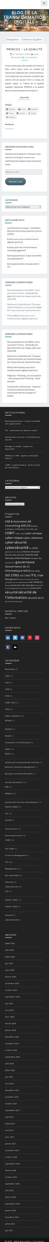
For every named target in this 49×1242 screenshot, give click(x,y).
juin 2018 (9, 1077)
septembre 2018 (12, 1057)
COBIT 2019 (10, 702)
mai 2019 (9, 1003)
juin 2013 (9, 1230)
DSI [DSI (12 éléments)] (30, 548)
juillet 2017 (10, 1123)
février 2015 (10, 1197)
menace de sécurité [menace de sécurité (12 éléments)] (26, 579)
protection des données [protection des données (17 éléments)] (22, 585)
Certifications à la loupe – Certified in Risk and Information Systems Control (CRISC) (24, 231)
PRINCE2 (8, 793)
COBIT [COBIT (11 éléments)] (36, 529)
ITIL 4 (7, 862)
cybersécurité (11, 886)
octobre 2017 (11, 1103)
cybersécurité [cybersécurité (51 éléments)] (17, 547)
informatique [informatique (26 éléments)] (13, 570)
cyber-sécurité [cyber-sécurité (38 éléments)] (16, 542)
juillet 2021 (10, 943)
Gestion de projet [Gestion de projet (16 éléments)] (31, 551)
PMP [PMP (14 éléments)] (31, 582)
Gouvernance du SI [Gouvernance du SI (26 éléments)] (17, 566)
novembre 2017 (12, 1097)
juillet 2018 (10, 1070)
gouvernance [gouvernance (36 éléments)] (25, 562)
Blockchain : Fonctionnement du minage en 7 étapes (21, 392)
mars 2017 (9, 1137)
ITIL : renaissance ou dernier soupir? (21, 430)
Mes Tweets (10, 618)
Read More (25, 97)
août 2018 (9, 1063)
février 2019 (10, 1023)
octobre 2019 (11, 990)
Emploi (8, 736)
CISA (7, 682)
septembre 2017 (12, 1110)
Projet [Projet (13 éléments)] (7, 585)
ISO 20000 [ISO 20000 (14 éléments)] (35, 571)
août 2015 (9, 1190)
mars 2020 (9, 970)
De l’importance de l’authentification (24, 310)
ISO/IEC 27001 (11, 900)
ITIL (6, 813)
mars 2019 (9, 1017)
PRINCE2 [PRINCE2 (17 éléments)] (37, 582)
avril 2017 (9, 1130)
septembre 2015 (12, 1184)
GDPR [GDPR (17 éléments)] (35, 548)
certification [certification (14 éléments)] (19, 529)
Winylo (10, 315)
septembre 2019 (12, 997)
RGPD (7, 754)
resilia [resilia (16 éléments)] (33, 588)
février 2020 (10, 977)
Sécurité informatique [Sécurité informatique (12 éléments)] (13, 601)
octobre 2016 (11, 1157)
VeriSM (8, 820)
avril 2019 (9, 1010)
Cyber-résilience (12, 716)
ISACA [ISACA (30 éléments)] (27, 570)
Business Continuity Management (20, 767)
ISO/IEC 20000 (11, 807)
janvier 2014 (10, 1210)
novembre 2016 (12, 1150)
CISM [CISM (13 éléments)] (31, 529)
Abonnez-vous (15, 181)
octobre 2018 (11, 1050)
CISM (7, 689)
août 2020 (9, 950)
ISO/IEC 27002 (11, 906)
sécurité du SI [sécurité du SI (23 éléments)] (35, 597)
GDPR (7, 749)
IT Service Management (15, 855)
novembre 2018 (12, 1043)
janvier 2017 (10, 1143)
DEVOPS (8, 729)
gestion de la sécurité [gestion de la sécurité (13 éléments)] (14, 552)
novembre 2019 (12, 983)
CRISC (7, 709)
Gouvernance (11, 829)
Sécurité (9, 882)
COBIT (7, 840)
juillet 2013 (10, 1224)
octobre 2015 (11, 1177)
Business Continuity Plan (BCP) (19, 773)
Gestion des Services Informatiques (21, 802)
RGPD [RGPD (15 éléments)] (38, 588)
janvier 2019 (10, 1030)
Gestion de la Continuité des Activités (22, 762)
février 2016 (10, 1170)
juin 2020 (9, 963)
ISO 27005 (9, 849)
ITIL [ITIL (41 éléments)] (34, 575)
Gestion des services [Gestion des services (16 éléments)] (15, 555)
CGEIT (7, 676)
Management (11, 869)
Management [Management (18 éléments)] (12, 579)
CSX (6, 891)
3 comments (31, 57)
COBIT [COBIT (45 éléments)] (10, 533)
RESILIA (8, 720)
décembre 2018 (12, 1037)
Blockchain (10, 669)
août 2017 (9, 1117)
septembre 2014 (12, 1204)
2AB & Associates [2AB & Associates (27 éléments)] (16, 521)
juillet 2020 (10, 957)
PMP (7, 787)
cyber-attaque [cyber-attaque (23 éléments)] (33, 533)
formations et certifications (17, 742)
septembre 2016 (12, 1164)
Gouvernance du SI (13, 835)
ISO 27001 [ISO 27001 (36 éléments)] (12, 575)
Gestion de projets (13, 782)
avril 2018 (9, 1083)
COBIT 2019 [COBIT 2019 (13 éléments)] (19, 534)
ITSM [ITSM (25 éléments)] (40, 575)
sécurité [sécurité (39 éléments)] (11, 592)
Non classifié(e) (12, 875)
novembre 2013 (12, 1217)
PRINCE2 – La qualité (24, 49)
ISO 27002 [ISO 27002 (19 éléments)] (25, 575)
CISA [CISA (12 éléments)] (27, 529)
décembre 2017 (12, 1090)
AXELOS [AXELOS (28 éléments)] (26, 525)
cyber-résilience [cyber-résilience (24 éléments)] (33, 537)
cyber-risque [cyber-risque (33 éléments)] (14, 538)
